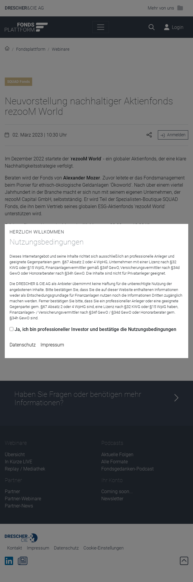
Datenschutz (23, 345)
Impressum (52, 345)
